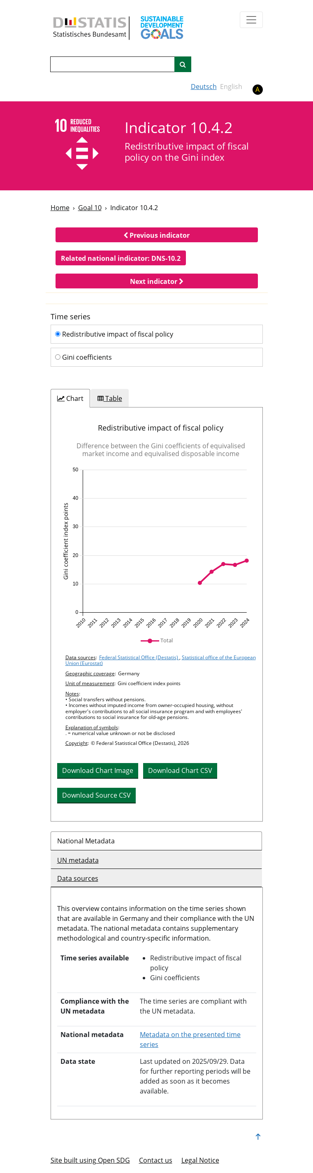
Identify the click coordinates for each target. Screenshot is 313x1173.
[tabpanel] (156, 614)
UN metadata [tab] (78, 860)
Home (60, 207)
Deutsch (204, 86)
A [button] (257, 89)
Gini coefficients (83, 357)
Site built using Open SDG (90, 1160)
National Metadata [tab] (86, 840)
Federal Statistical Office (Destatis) (139, 657)
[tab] (70, 398)
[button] (157, 234)
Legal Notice (200, 1160)
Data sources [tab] (77, 878)
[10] (82, 145)
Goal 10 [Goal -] (90, 207)
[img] (156, 548)
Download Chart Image (97, 770)
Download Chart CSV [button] (180, 770)
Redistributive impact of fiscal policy (114, 334)
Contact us (155, 1160)
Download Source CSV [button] (96, 795)
